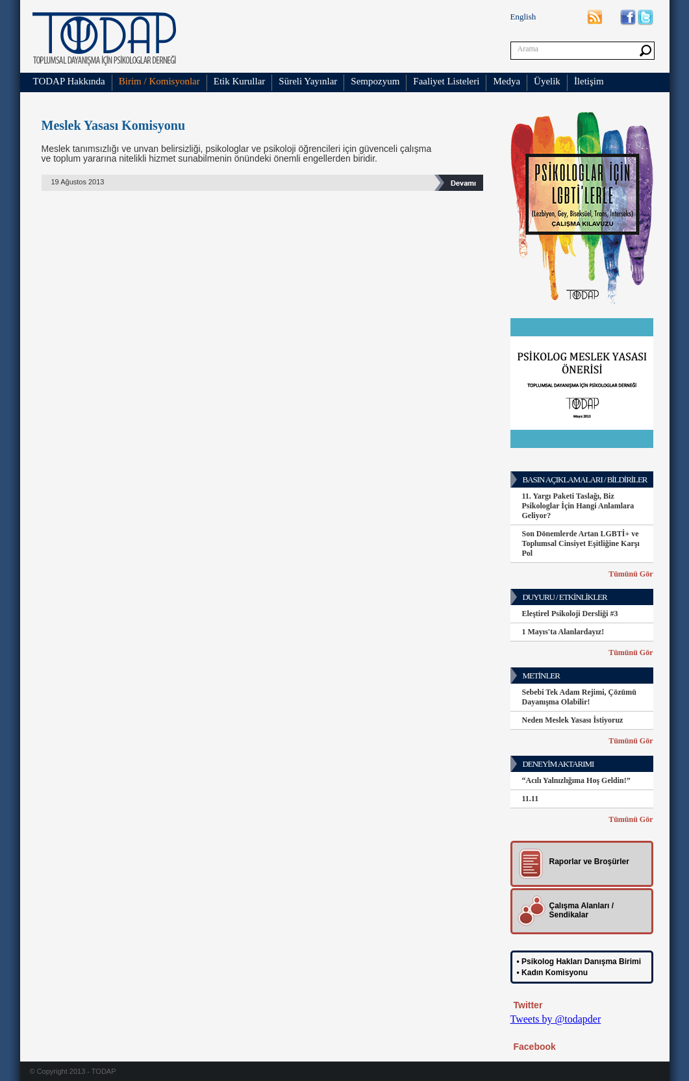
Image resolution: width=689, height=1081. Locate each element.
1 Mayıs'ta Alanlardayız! (563, 631)
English (523, 16)
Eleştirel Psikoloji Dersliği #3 (570, 613)
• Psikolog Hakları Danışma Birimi (579, 961)
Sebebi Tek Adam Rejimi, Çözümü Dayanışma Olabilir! (579, 697)
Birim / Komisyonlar (159, 81)
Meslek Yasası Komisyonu (114, 125)
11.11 (530, 798)
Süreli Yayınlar (308, 81)
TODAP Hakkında (69, 81)
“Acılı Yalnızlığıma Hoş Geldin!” (576, 780)
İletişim (589, 81)
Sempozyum (375, 81)
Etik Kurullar (240, 81)
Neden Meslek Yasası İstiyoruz (572, 720)
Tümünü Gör (630, 573)
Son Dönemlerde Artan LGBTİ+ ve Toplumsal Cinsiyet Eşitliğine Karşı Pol (581, 543)
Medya (506, 81)
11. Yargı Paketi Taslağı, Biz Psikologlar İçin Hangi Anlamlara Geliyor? (578, 505)
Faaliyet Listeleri (446, 81)
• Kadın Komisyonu (552, 972)
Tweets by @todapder (555, 1019)
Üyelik (547, 81)
